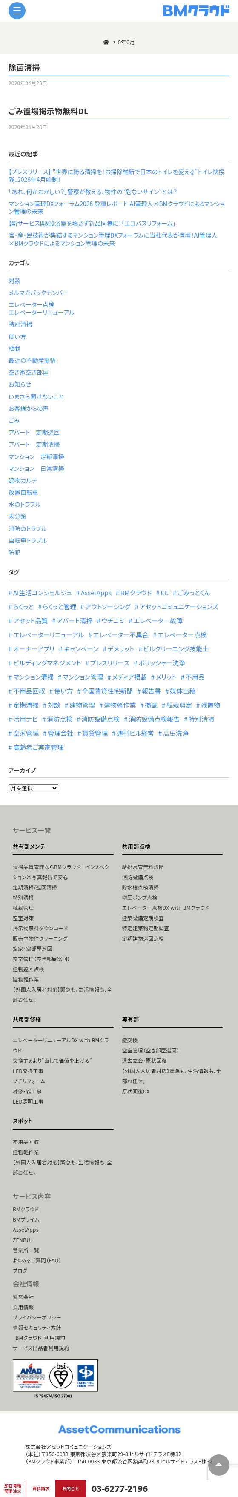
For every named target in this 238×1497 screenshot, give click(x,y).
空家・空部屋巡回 (32, 948)
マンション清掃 (33, 677)
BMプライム (26, 1219)
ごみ (14, 420)
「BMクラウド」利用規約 (39, 1337)
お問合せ (70, 1488)
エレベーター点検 (31, 304)
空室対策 (23, 917)
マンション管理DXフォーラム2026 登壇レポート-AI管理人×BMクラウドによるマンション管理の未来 (117, 207)
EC (164, 592)
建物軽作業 (120, 705)
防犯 (14, 552)
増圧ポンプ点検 (140, 897)
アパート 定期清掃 (34, 444)
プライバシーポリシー (37, 1317)
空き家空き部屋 (29, 372)
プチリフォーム (29, 1080)
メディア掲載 (129, 677)
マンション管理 (83, 677)
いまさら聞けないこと (36, 396)
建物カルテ (23, 480)
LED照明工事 (28, 1101)
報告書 (151, 691)
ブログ (20, 1270)
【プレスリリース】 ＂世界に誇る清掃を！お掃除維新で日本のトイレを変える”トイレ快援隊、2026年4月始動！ (117, 175)
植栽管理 (23, 907)
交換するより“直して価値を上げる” (52, 1060)
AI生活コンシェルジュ (42, 592)
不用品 (195, 677)
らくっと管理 (59, 606)
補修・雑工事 (27, 1091)
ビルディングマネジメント (47, 663)
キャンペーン (80, 648)
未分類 (17, 516)
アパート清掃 (74, 620)
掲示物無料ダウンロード (40, 928)
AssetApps (96, 592)
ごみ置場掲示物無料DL (49, 110)
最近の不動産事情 (32, 360)
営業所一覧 (26, 1249)
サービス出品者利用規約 (41, 1347)
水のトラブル (25, 504)
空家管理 (26, 733)
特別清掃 (20, 324)
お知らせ (20, 384)
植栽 (14, 348)
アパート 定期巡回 (34, 432)
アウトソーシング (108, 606)
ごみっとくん (194, 592)
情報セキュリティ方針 (37, 1327)
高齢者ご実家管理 (38, 747)
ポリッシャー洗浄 (161, 663)
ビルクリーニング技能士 (176, 648)
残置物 (210, 705)
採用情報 (23, 1307)
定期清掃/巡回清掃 (35, 887)
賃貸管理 (95, 733)
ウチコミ (112, 620)
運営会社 (23, 1296)
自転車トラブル (28, 540)
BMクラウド (136, 592)
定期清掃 (26, 705)
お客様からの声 (29, 408)
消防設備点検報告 (154, 719)
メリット (166, 677)
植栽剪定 (179, 705)
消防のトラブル (28, 528)
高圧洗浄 (176, 733)
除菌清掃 (24, 66)
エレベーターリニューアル (42, 312)
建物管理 (82, 705)
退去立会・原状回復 (144, 1060)
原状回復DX (136, 1091)
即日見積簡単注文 (12, 1488)
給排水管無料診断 (143, 866)
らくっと (23, 606)
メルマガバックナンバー (39, 292)
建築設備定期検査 (143, 917)
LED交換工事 (28, 1070)
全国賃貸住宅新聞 (107, 691)
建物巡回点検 (28, 968)
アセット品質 (30, 620)
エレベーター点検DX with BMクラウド (165, 907)
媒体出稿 (182, 691)
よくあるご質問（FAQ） (37, 1260)
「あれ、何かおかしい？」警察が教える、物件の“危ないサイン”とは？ (93, 191)
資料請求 (40, 1488)
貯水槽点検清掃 (140, 887)
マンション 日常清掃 (36, 468)
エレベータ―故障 (158, 620)
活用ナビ (25, 719)
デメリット (120, 648)
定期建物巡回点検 (143, 938)
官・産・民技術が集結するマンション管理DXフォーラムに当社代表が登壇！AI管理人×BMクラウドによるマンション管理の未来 (113, 239)
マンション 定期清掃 (36, 456)
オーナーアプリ (33, 648)
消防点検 (59, 719)
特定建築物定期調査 (145, 928)
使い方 (17, 336)
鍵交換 (130, 1040)
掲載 (151, 705)
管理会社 (60, 733)
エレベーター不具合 (121, 634)
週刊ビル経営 (135, 733)
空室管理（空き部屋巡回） (41, 958)
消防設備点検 (100, 719)
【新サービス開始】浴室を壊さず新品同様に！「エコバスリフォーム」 (92, 223)
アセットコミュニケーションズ (179, 606)
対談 (14, 280)
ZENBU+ (23, 1239)
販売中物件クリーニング (40, 938)
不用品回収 (29, 691)
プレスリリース (110, 663)
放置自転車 (23, 492)
